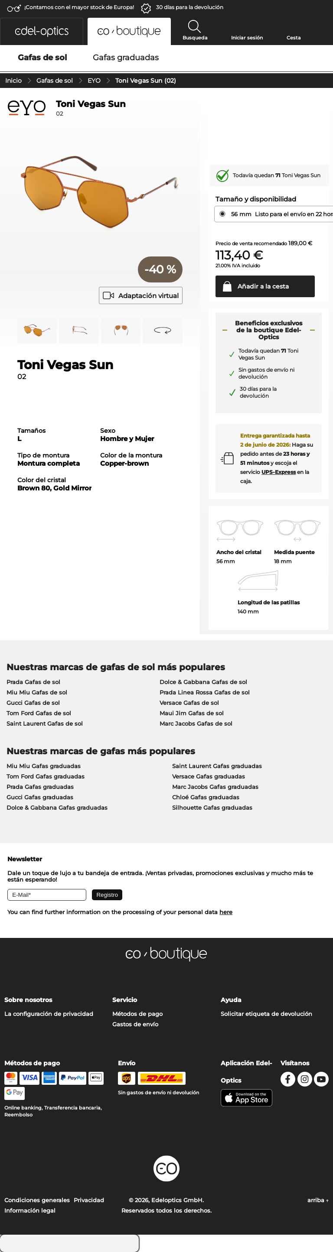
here (225, 911)
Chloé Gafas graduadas (205, 797)
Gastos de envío (135, 1024)
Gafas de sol (54, 80)
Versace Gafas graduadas (208, 776)
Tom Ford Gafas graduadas (46, 776)
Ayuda (231, 1000)
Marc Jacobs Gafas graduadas (215, 786)
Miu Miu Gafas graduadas (44, 765)
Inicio (13, 80)
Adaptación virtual (141, 296)
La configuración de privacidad (48, 1013)
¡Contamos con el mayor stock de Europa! (79, 7)
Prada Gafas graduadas (40, 786)
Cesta (294, 38)
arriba (318, 1200)
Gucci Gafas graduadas (40, 797)
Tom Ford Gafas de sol (39, 713)
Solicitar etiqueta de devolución (266, 1013)
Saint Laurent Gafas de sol (45, 723)
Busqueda (195, 38)
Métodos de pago (137, 1013)
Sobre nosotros (28, 1000)
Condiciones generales (37, 1200)
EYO (94, 80)
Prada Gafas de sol (33, 681)
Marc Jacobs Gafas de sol (196, 723)
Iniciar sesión (247, 38)
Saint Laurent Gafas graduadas (217, 765)
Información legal (30, 1210)
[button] (41, 31)
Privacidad (89, 1200)
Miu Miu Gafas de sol (37, 692)
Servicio (124, 1000)
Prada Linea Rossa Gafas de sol (205, 692)
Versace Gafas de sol (189, 702)
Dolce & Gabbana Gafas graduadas (57, 807)
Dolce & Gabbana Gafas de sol (203, 681)
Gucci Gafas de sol (33, 702)
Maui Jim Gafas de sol (192, 713)
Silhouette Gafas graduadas (212, 807)
